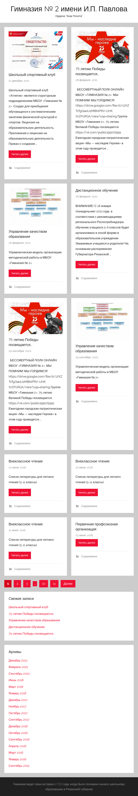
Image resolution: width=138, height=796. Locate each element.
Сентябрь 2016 (19, 739)
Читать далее (19, 154)
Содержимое (22, 167)
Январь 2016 (17, 759)
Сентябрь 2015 (19, 766)
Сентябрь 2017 (19, 719)
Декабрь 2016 (18, 726)
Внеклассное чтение (26, 461)
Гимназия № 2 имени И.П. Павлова (69, 8)
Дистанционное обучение (97, 190)
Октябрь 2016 (18, 733)
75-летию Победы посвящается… (32, 614)
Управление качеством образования (34, 620)
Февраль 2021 (18, 667)
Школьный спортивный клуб (32, 74)
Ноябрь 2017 (17, 706)
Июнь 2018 (16, 680)
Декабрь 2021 (18, 660)
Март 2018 (16, 687)
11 (54, 583)
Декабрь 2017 (18, 700)
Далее (68, 583)
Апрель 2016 (17, 746)
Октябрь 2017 (18, 713)
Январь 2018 (17, 693)
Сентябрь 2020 (19, 673)
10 (43, 583)
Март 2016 (16, 752)
